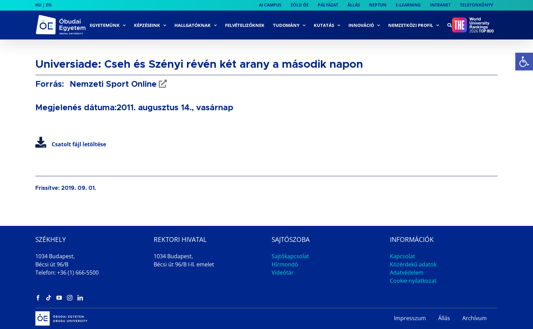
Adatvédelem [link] (407, 272)
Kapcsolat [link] (402, 256)
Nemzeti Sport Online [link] (112, 84)
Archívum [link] (474, 318)
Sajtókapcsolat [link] (290, 256)
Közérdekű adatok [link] (413, 264)
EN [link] (49, 5)
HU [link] (38, 5)
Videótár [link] (283, 272)
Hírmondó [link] (285, 264)
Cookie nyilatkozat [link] (413, 280)
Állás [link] (444, 318)
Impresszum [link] (410, 318)
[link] (524, 61)
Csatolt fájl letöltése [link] (70, 144)
